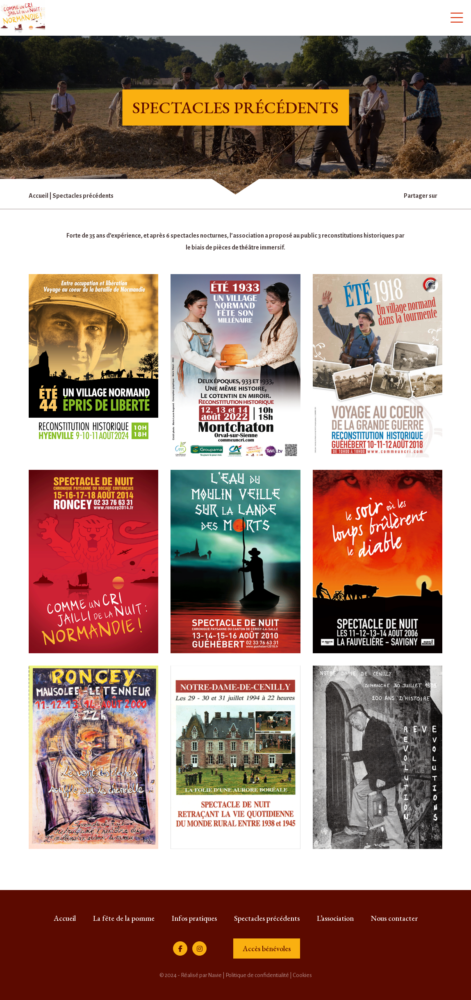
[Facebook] (180, 948)
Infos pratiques (194, 918)
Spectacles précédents (267, 918)
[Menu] (457, 17)
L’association (335, 918)
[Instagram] (199, 948)
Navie (215, 975)
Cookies (302, 975)
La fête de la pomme (124, 918)
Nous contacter (394, 918)
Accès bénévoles (267, 948)
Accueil (38, 195)
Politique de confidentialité (257, 975)
